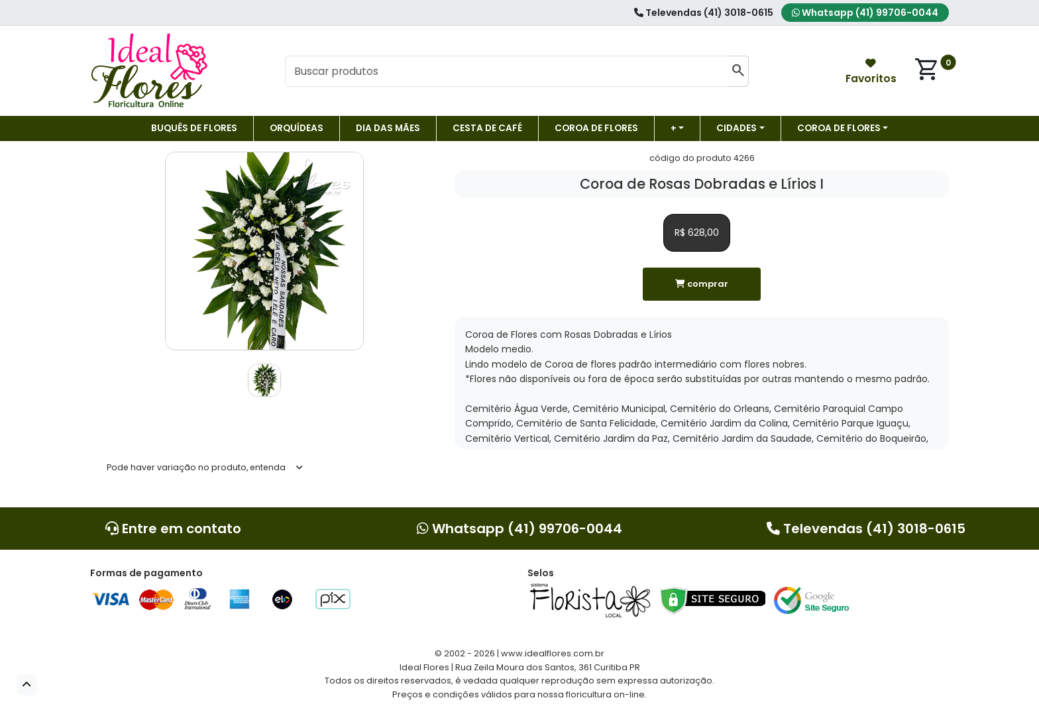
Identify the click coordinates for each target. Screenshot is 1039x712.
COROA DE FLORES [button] (839, 128)
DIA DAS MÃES (388, 128)
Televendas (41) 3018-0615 (703, 12)
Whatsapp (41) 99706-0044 (865, 12)
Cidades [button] (736, 128)
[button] (26, 685)
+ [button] (674, 128)
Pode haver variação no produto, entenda (196, 467)
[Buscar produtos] (506, 71)
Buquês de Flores (194, 128)
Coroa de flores (596, 128)
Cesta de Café (487, 128)
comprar (701, 284)
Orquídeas (296, 128)
